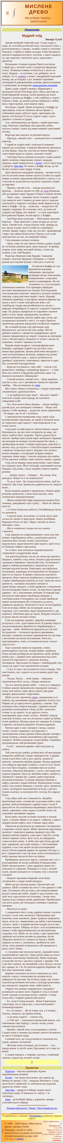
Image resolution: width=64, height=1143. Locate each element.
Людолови (32, 29)
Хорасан (9, 1071)
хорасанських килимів (44, 85)
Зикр (7, 1099)
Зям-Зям (18, 166)
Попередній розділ (17, 1108)
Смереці (20, 1139)
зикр (37, 385)
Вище (32, 1108)
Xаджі (8, 1077)
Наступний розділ (47, 1108)
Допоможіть (35, 1116)
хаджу (38, 163)
